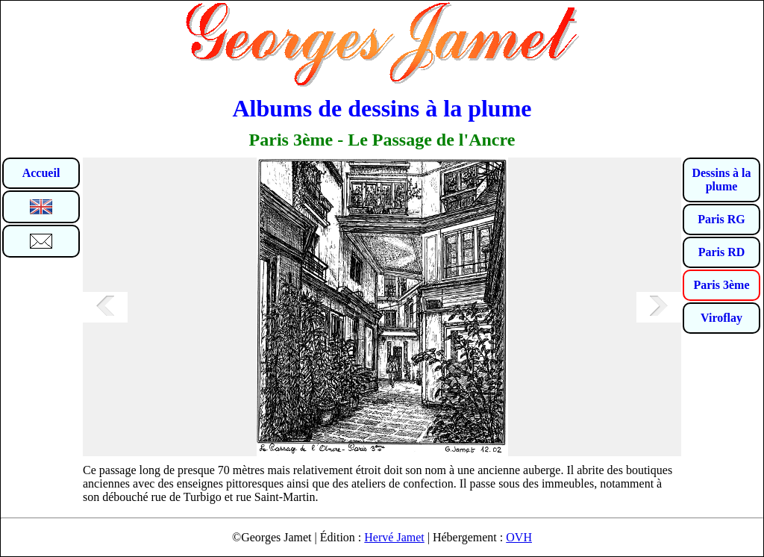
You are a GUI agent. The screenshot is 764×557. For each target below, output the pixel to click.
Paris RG (721, 219)
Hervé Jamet (394, 537)
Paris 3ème (721, 284)
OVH (519, 537)
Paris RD (721, 252)
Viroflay (721, 317)
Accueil (41, 173)
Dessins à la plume (721, 180)
